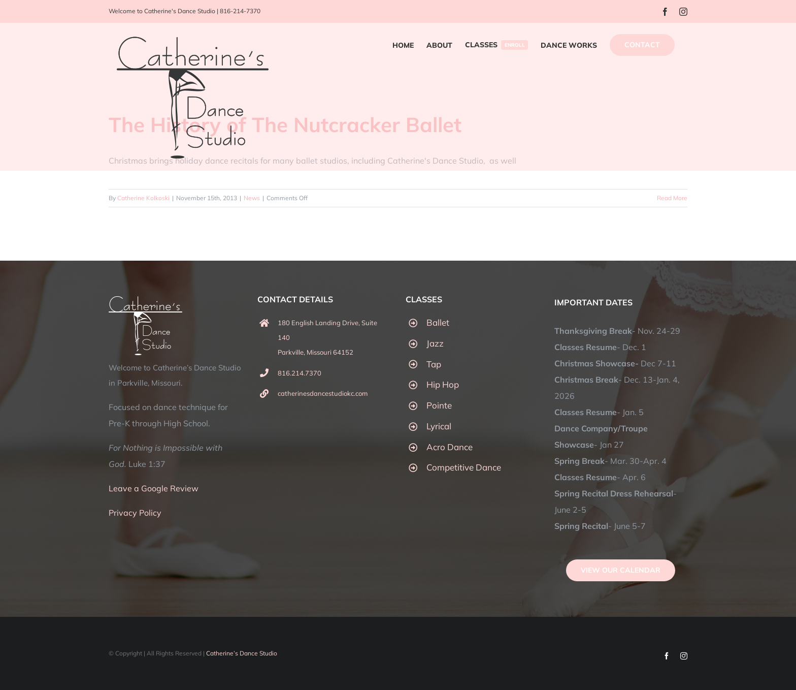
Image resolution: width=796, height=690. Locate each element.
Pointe (439, 405)
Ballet (437, 322)
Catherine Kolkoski (143, 198)
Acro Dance (449, 447)
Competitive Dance (463, 467)
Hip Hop (442, 384)
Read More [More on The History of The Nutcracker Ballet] (672, 198)
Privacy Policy (135, 513)
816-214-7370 (240, 11)
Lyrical (438, 426)
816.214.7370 (299, 373)
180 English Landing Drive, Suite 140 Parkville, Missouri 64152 (327, 337)
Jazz (435, 343)
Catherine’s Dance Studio (241, 653)
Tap (433, 364)
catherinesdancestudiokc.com (323, 393)
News (252, 198)
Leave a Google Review (153, 488)
